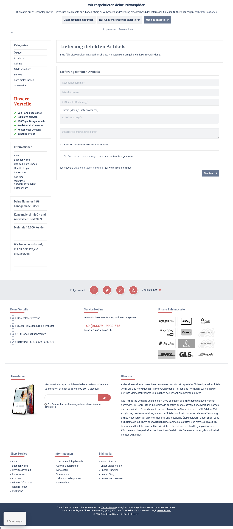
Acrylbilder (20, 58)
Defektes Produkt (21, 470)
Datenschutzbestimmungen (83, 156)
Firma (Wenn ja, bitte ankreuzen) (80, 110)
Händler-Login (22, 168)
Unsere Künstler (109, 470)
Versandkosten (108, 507)
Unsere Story (108, 474)
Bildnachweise (22, 159)
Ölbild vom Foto (22, 69)
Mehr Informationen (206, 12)
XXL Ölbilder (205, 409)
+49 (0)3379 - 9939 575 (41, 341)
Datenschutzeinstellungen (79, 19)
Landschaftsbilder (143, 413)
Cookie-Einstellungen (25, 164)
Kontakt (18, 176)
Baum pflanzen (109, 461)
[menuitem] (30, 52)
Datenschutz (21, 188)
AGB (16, 155)
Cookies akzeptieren (157, 19)
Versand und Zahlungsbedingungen (68, 476)
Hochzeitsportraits (185, 413)
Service (18, 74)
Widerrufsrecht (20, 486)
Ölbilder (18, 52)
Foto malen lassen (24, 80)
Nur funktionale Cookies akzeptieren (119, 19)
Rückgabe (17, 491)
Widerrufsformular (22, 482)
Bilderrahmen (170, 422)
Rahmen (18, 63)
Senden (210, 172)
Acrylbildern (143, 388)
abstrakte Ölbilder (164, 413)
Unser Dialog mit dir (111, 465)
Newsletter (62, 470)
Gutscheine (20, 85)
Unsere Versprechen (112, 478)
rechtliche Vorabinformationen (25, 182)
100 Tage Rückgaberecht (70, 461)
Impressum (20, 172)
